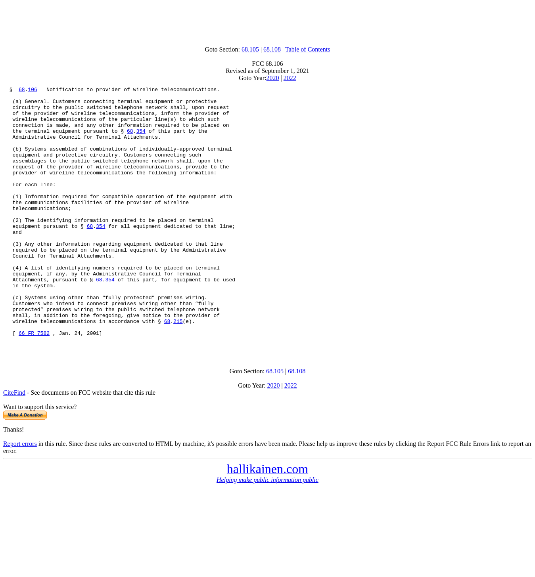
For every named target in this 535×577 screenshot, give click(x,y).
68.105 (250, 49)
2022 (290, 78)
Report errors (20, 496)
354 (140, 140)
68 (22, 90)
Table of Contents (307, 49)
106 (32, 90)
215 (177, 368)
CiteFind (14, 444)
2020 (273, 78)
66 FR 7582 (34, 382)
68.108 (272, 49)
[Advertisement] (267, 21)
